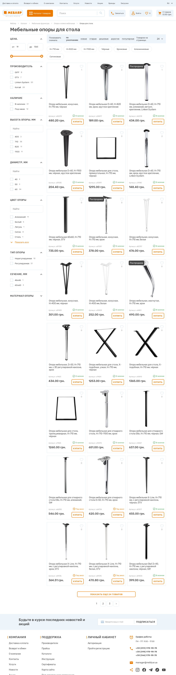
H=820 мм (69, 49)
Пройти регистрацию (95, 626)
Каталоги (45, 631)
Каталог (24, 23)
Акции (100, 3)
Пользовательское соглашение (55, 651)
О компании (49, 3)
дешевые (104, 38)
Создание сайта (151, 670)
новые (84, 38)
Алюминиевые (133, 49)
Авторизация (91, 621)
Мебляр (13, 23)
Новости (88, 3)
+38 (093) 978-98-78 (146, 626)
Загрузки (125, 3)
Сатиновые (152, 49)
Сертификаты (47, 641)
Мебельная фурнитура (40, 23)
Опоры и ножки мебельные (64, 23)
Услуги (76, 3)
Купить (77, 113)
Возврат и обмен (31, 3)
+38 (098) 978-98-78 (146, 629)
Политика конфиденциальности (55, 656)
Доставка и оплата (10, 3)
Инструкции (46, 636)
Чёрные (100, 49)
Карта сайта (47, 646)
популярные (128, 38)
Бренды (112, 3)
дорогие (115, 38)
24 (158, 39)
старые (93, 38)
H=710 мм (54, 49)
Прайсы (44, 626)
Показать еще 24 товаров (106, 572)
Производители (48, 621)
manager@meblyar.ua (145, 640)
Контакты (64, 3)
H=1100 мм (85, 49)
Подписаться (145, 599)
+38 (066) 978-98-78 (146, 633)
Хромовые (115, 49)
